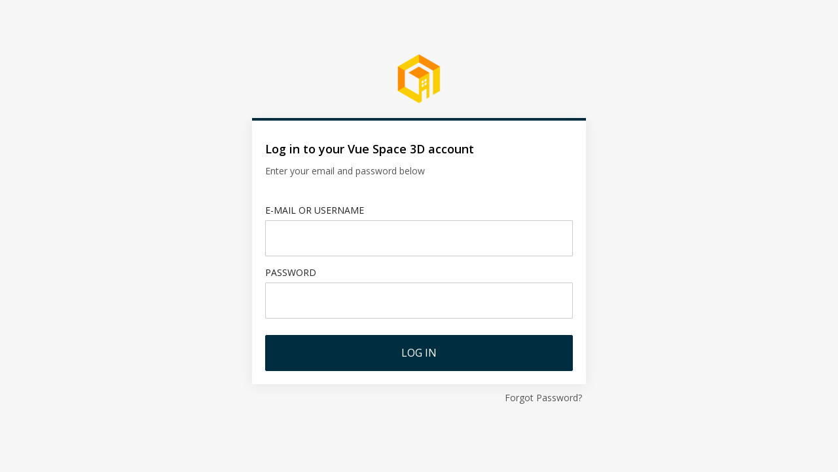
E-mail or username (314, 210)
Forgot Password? (543, 397)
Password (290, 272)
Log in (419, 352)
